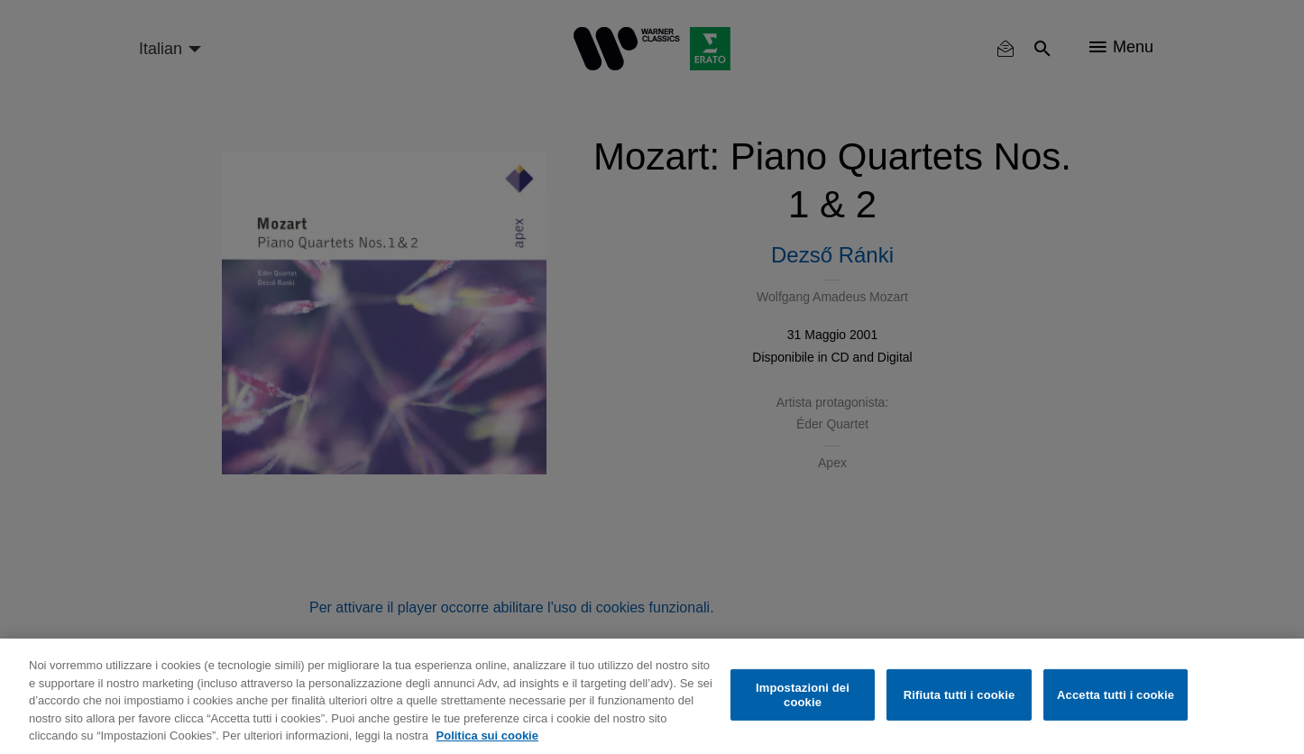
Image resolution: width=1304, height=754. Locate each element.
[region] (652, 696)
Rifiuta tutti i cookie (959, 695)
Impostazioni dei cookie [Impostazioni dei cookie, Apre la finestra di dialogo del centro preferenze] (802, 695)
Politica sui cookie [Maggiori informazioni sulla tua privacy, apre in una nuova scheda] (487, 735)
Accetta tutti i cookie (1115, 695)
